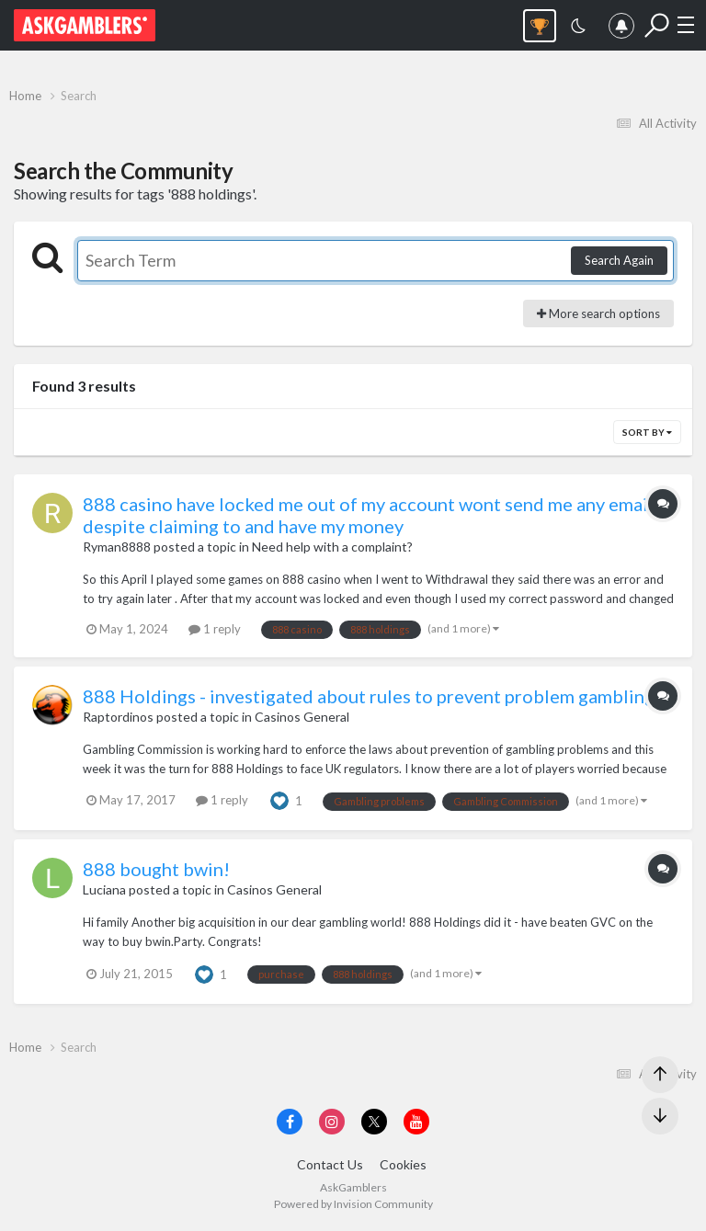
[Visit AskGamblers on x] (374, 1121)
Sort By (647, 432)
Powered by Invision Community (353, 1204)
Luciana (104, 889)
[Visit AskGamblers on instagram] (332, 1121)
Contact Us (330, 1164)
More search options (598, 313)
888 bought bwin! (156, 869)
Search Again (619, 260)
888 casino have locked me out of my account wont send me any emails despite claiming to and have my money (372, 515)
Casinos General (302, 716)
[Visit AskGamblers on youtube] (416, 1121)
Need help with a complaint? (332, 546)
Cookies (403, 1164)
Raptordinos (118, 716)
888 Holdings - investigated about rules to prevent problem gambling (369, 696)
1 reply (214, 628)
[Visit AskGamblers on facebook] (289, 1121)
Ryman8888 (117, 546)
